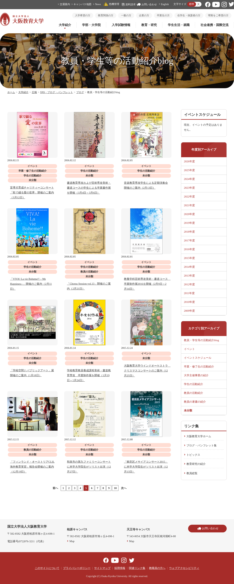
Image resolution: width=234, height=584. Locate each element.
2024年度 (189, 179)
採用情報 (119, 568)
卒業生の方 (163, 15)
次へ (124, 488)
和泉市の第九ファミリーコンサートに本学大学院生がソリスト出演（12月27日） (89, 466)
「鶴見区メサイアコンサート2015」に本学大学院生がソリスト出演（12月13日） (146, 466)
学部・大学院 (91, 25)
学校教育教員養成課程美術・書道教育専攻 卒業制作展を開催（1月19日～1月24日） (89, 375)
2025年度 (189, 170)
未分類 (188, 410)
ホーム (11, 92)
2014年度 (189, 266)
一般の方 (126, 15)
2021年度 (189, 205)
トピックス (193, 454)
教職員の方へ (157, 568)
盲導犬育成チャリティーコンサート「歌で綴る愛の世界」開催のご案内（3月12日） (32, 192)
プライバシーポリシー (76, 568)
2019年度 (189, 222)
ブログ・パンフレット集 (201, 445)
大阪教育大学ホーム (198, 436)
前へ (55, 488)
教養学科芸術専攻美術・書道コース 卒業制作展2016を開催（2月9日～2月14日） (147, 283)
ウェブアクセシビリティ (184, 568)
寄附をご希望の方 (218, 15)
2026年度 (189, 161)
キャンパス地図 (82, 4)
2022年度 (189, 196)
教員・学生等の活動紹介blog (201, 340)
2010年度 (189, 302)
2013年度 (189, 275)
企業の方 (144, 15)
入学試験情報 (121, 25)
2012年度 (189, 284)
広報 (34, 92)
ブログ (80, 92)
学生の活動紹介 (193, 384)
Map (72, 541)
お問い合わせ (147, 4)
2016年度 (189, 249)
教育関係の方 (105, 15)
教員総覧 (191, 473)
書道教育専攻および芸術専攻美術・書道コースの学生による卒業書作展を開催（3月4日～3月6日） (89, 187)
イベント (189, 349)
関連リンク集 (137, 568)
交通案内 (65, 4)
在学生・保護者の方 (188, 15)
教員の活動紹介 (193, 392)
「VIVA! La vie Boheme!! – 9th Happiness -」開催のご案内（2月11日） (31, 283)
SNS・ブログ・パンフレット (56, 92)
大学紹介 (65, 25)
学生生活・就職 (179, 25)
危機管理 (111, 4)
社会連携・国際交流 (215, 25)
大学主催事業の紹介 (196, 375)
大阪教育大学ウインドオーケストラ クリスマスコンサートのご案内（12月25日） (147, 370)
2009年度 (189, 310)
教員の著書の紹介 (195, 401)
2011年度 (189, 293)
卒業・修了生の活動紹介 (199, 366)
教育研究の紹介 (196, 463)
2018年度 (189, 231)
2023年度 (189, 187)
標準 (191, 4)
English (165, 4)
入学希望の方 (82, 15)
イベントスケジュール (197, 357)
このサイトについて (47, 568)
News (98, 4)
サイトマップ (102, 568)
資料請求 (129, 4)
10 (115, 488)
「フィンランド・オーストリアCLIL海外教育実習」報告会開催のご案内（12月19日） (32, 466)
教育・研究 (149, 25)
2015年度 (189, 258)
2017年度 (189, 240)
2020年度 (189, 214)
